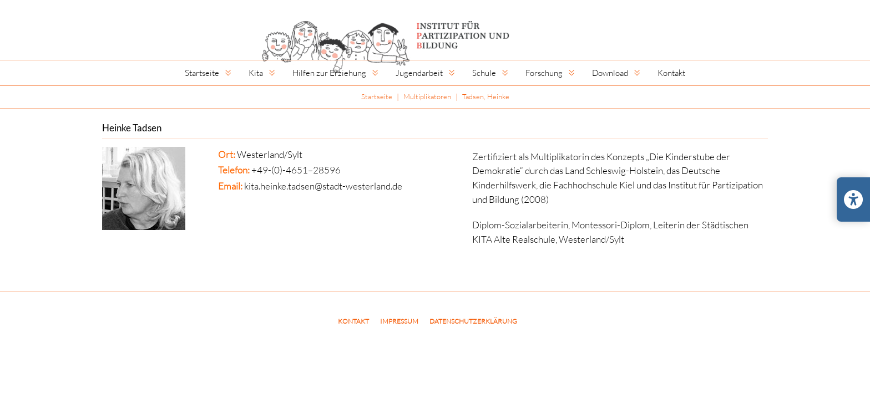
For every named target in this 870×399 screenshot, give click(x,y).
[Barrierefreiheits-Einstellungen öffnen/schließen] (853, 199)
